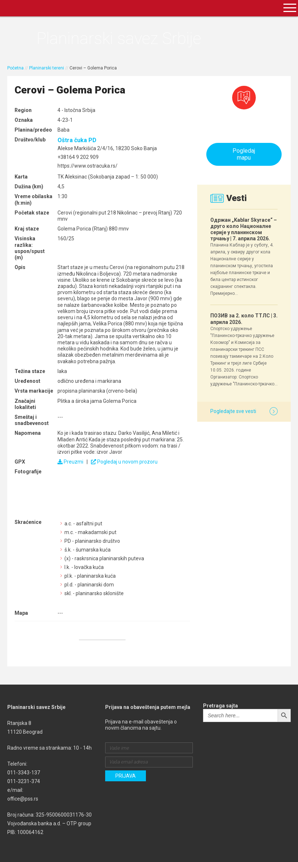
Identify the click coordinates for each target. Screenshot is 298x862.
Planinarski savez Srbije (118, 38)
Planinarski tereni (46, 68)
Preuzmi (70, 462)
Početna (15, 68)
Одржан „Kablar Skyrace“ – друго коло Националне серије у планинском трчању (243, 229)
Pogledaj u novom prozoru (124, 462)
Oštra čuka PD (76, 140)
